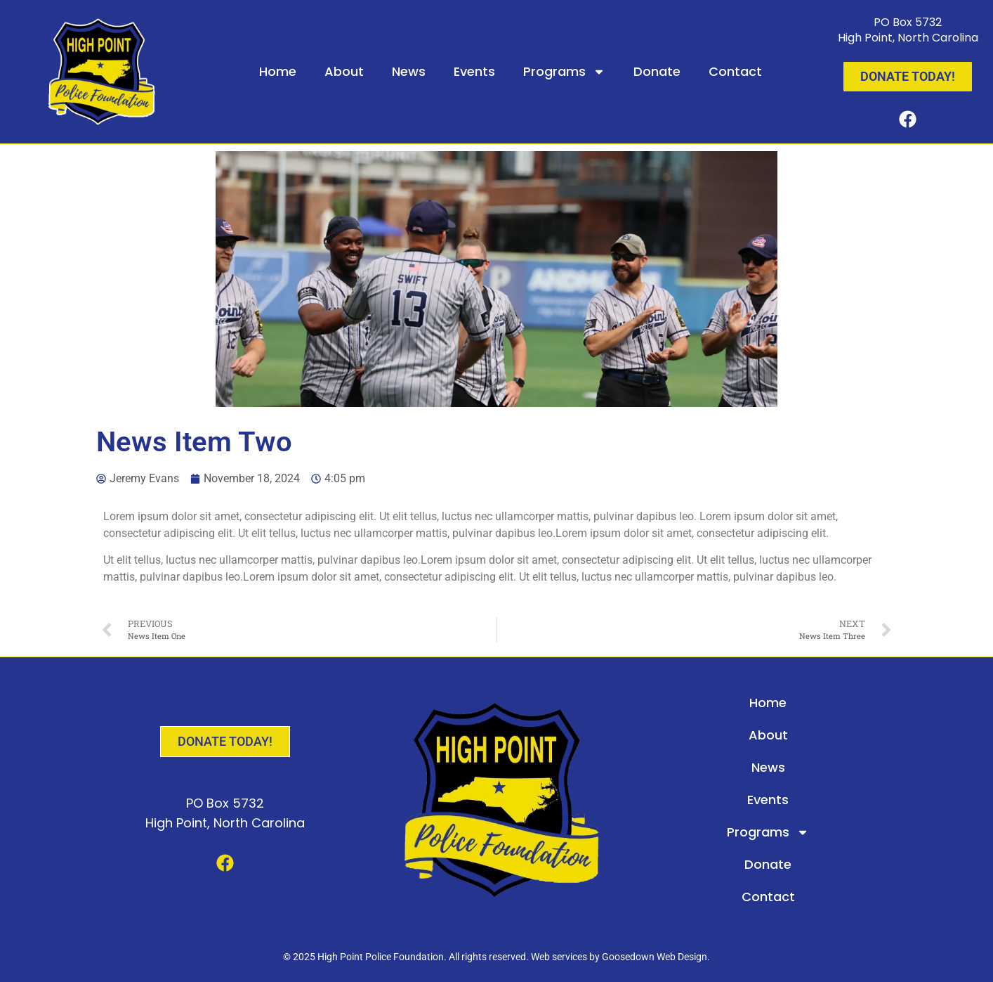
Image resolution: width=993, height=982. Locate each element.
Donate (656, 71)
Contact (735, 71)
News (409, 71)
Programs (564, 71)
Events (474, 71)
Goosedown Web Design (654, 956)
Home (277, 71)
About (344, 71)
